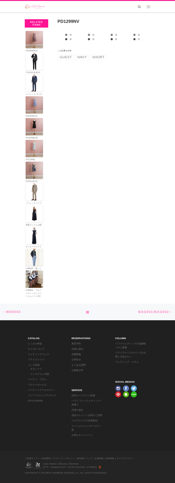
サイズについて (36, 349)
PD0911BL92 (31, 181)
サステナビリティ (125, 458)
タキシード (36, 368)
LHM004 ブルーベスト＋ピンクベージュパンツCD (34, 293)
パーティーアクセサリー (41, 390)
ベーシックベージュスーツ (34, 204)
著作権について (84, 458)
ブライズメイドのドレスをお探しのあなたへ (130, 354)
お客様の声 (77, 370)
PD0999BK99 (32, 138)
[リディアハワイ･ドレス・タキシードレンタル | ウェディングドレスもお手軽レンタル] (35, 6)
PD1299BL (30, 159)
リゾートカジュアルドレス (42, 395)
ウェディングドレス (38, 354)
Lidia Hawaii (50, 463)
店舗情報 (76, 354)
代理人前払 (77, 349)
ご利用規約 (45, 458)
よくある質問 (78, 365)
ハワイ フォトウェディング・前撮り (87, 402)
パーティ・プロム (37, 379)
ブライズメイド (36, 359)
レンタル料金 (35, 343)
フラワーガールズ (37, 384)
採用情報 (110, 458)
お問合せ (76, 359)
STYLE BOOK (35, 400)
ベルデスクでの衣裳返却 (84, 420)
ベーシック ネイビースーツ (34, 95)
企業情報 (99, 458)
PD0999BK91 (32, 51)
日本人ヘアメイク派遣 (83, 395)
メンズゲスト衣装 (39, 374)
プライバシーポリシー (64, 458)
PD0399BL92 (31, 116)
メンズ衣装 (34, 365)
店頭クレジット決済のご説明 (86, 415)
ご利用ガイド (31, 458)
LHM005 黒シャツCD (33, 270)
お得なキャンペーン (82, 435)
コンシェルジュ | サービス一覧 (86, 428)
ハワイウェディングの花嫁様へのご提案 (130, 345)
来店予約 (76, 343)
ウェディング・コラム (127, 362)
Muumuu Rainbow (69, 463)
